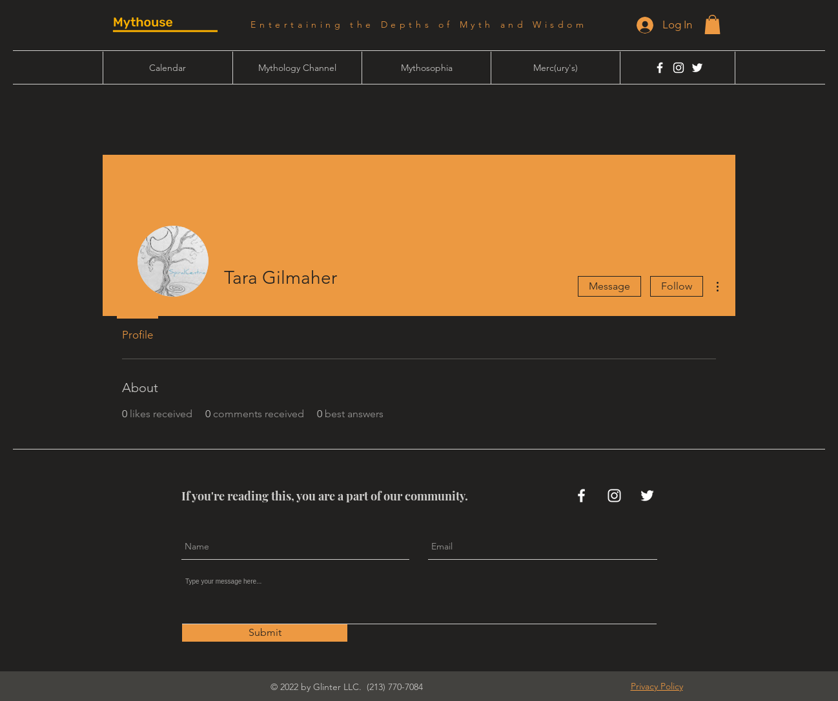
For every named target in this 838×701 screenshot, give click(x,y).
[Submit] (264, 633)
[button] (712, 24)
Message (609, 286)
